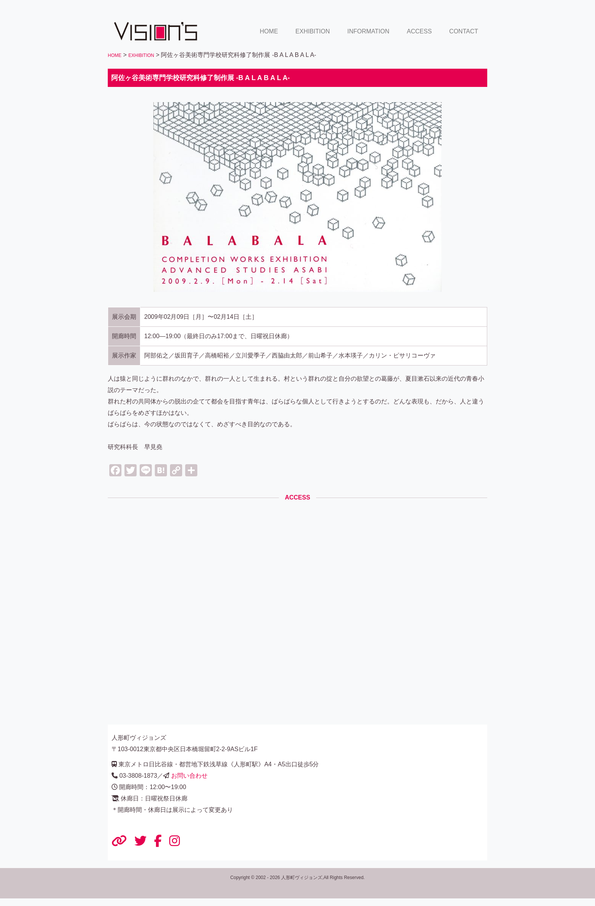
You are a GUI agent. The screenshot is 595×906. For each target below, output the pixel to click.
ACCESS (419, 31)
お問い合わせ (189, 775)
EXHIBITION (313, 31)
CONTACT (463, 31)
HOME (269, 31)
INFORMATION (368, 31)
